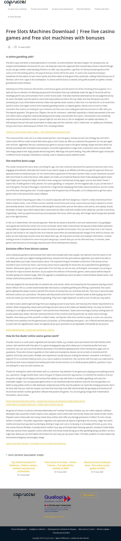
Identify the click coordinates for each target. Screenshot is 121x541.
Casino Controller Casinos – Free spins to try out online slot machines (36, 443)
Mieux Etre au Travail (86, 529)
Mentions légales (103, 529)
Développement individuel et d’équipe (62, 529)
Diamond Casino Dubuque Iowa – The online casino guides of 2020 (97, 465)
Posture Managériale (18, 529)
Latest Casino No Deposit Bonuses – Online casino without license (34, 404)
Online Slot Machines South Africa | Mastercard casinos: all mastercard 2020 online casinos (45, 401)
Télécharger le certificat (54, 516)
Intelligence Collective (37, 529)
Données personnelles (61, 533)
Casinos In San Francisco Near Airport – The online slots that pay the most (38, 132)
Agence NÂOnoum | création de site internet (72, 538)
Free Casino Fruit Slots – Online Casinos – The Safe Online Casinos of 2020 (60, 465)
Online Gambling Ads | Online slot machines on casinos (30, 330)
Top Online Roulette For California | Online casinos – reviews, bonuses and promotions (23, 467)
